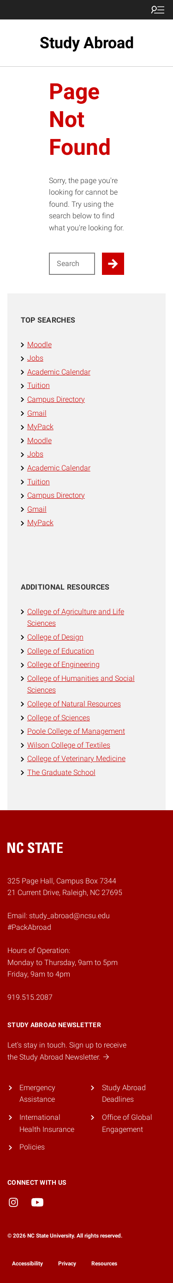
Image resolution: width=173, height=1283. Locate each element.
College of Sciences (58, 717)
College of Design (55, 637)
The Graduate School (61, 772)
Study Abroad (87, 42)
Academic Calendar (58, 372)
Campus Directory (56, 399)
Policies (32, 1147)
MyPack (40, 426)
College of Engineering (63, 664)
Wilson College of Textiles (68, 745)
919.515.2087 (30, 997)
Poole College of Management (76, 731)
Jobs (35, 358)
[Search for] (72, 264)
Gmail (37, 413)
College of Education (60, 651)
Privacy (67, 1263)
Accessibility (27, 1263)
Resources (104, 1263)
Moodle (39, 344)
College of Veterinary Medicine (76, 758)
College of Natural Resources (74, 703)
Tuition (38, 385)
